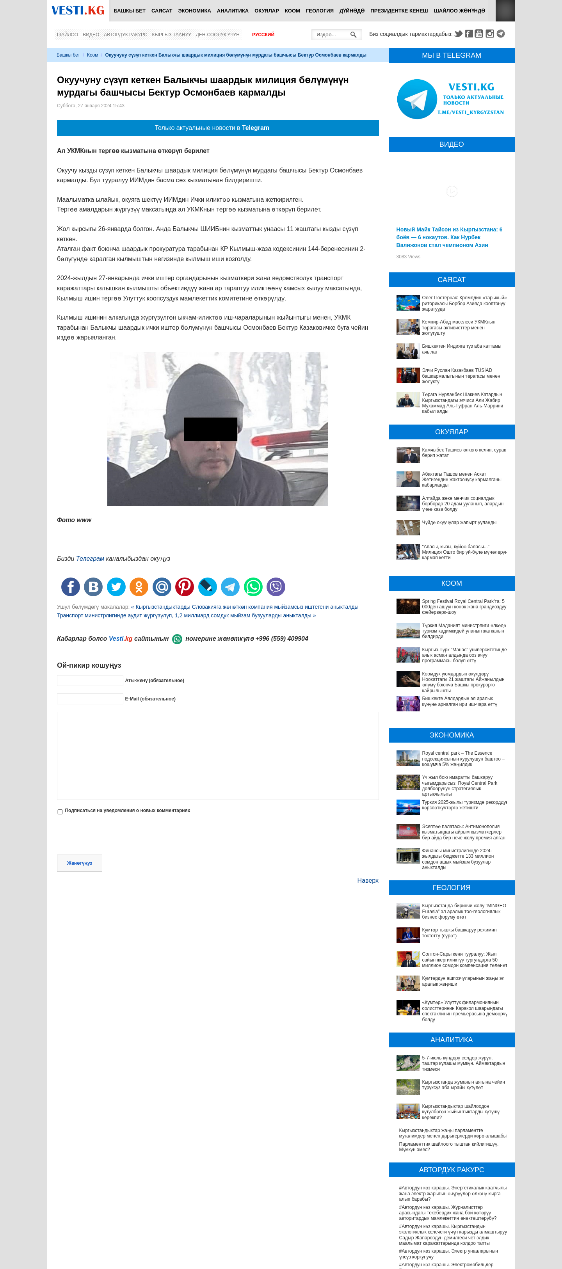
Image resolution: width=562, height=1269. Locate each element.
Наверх (368, 880)
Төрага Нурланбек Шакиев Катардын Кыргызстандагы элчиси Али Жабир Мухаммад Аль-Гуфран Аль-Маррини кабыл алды (462, 403)
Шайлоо (67, 34)
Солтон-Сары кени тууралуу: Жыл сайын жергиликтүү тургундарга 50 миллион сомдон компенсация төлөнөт (448, 933)
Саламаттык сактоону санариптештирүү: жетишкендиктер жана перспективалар (443, 1256)
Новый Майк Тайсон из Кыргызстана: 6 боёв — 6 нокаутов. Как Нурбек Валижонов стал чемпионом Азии (450, 237)
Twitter (458, 33)
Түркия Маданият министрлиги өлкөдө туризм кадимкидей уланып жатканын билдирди (464, 631)
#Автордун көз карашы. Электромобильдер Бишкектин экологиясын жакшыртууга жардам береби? (449, 1190)
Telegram (501, 33)
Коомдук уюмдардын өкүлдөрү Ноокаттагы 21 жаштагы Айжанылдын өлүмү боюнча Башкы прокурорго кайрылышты (463, 682)
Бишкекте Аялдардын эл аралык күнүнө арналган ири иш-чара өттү (460, 701)
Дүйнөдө (352, 11)
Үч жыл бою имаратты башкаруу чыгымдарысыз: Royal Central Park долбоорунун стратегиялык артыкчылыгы (460, 786)
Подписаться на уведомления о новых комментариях (127, 810)
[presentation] (116, 835)
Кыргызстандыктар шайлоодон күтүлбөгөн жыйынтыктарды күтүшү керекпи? (445, 1039)
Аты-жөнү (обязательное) (154, 680)
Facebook (469, 33)
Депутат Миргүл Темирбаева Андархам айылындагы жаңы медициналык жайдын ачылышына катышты (444, 1240)
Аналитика (233, 11)
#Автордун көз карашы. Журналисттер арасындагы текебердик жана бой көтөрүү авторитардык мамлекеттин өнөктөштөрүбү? (448, 1133)
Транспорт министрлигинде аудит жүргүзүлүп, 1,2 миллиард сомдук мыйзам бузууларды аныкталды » (186, 615)
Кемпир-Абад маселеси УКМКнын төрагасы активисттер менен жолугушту (459, 327)
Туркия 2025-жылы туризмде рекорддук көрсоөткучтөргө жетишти (465, 805)
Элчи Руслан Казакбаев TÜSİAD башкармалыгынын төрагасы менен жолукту (461, 376)
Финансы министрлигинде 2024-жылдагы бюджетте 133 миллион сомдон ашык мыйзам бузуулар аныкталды (449, 856)
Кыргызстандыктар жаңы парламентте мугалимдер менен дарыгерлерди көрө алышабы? (454, 1053)
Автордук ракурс (125, 34)
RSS (505, 10)
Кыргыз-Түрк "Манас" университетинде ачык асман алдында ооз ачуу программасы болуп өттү (464, 655)
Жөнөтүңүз (79, 863)
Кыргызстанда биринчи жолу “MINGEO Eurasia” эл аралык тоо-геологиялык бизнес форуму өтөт (454, 903)
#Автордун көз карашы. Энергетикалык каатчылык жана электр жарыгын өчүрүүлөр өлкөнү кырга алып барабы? (454, 1113)
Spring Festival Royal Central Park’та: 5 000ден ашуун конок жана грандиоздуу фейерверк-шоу (464, 607)
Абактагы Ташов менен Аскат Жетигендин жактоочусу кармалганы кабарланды (462, 479)
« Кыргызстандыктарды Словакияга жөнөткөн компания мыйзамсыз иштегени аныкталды (245, 607)
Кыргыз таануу (171, 34)
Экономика (194, 11)
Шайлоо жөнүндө (460, 11)
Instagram (491, 33)
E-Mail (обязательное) (150, 699)
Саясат (162, 11)
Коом (292, 11)
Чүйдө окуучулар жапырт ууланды (459, 522)
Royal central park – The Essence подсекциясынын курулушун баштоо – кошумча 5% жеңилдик (463, 758)
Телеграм (90, 558)
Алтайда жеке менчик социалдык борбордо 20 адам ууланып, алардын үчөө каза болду (463, 504)
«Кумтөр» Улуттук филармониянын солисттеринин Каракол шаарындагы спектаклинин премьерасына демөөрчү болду (449, 965)
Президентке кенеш (399, 11)
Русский (263, 34)
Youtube (480, 33)
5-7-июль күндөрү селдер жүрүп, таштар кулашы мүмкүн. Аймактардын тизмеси (452, 1012)
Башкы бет (130, 11)
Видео (91, 34)
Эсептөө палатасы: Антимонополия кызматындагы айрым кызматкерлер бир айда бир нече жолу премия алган (463, 832)
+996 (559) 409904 (281, 638)
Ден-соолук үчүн (218, 34)
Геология (320, 11)
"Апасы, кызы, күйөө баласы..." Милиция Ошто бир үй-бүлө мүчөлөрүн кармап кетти (465, 552)
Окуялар (266, 11)
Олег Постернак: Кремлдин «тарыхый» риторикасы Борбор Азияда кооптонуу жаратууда (464, 303)
